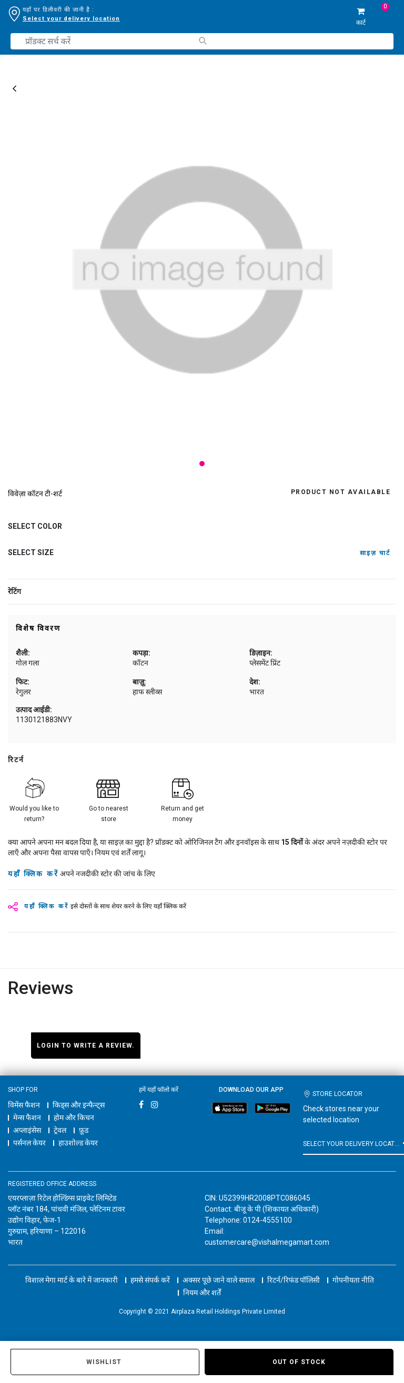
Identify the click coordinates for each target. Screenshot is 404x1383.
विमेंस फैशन (24, 1105)
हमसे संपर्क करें (150, 1270)
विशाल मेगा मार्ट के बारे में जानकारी (71, 1270)
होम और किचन (74, 1117)
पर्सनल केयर (29, 1143)
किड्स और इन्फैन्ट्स (79, 1105)
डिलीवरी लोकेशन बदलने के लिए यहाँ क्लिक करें (78, 18)
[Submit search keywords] (202, 40)
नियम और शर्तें (202, 1283)
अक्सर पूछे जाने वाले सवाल (219, 1270)
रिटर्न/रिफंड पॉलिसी (293, 1270)
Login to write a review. (86, 1045)
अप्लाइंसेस (27, 1130)
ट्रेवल (60, 1130)
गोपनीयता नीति (353, 1270)
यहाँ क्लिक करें (33, 873)
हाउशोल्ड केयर (78, 1143)
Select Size (31, 552)
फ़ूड (83, 1130)
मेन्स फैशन (27, 1117)
